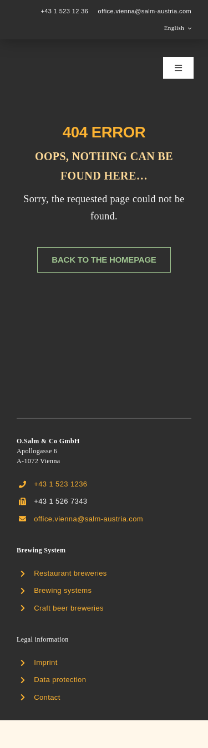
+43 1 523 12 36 (64, 11)
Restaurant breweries (70, 573)
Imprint (46, 662)
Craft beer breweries (69, 608)
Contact (47, 697)
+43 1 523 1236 (60, 484)
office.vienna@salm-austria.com (144, 11)
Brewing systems (63, 590)
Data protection (60, 679)
